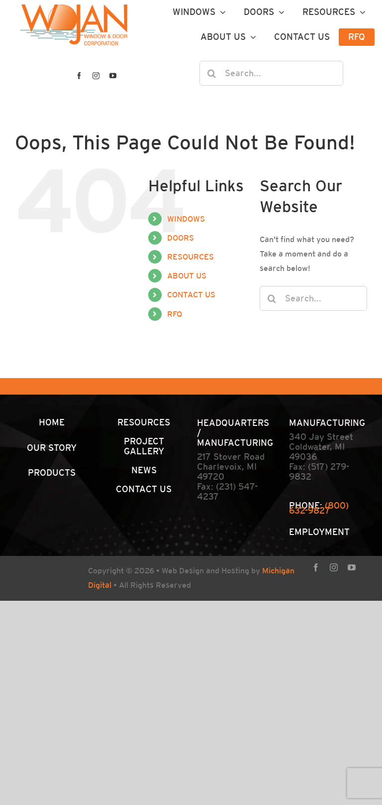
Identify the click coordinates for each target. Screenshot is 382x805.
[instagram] (96, 75)
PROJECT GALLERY (144, 446)
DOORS (180, 238)
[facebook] (79, 75)
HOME (52, 422)
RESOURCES (190, 257)
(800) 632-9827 (319, 508)
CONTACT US (191, 294)
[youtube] (112, 75)
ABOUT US (186, 275)
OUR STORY (52, 447)
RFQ (174, 314)
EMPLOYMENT (319, 532)
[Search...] (271, 73)
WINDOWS (186, 219)
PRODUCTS (52, 472)
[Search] (211, 73)
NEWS (144, 470)
